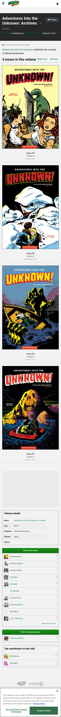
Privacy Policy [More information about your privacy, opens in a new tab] (39, 704)
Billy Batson (30, 656)
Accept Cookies (44, 711)
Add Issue (54, 59)
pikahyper (30, 663)
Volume (6, 33)
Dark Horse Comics (32, 33)
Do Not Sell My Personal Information (16, 710)
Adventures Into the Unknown (17, 49)
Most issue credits (30, 550)
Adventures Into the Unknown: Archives (20, 21)
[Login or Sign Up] (57, 3)
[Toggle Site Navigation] (3, 3)
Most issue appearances (30, 632)
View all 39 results (49, 624)
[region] (30, 702)
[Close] (57, 691)
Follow (52, 20)
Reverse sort (42, 59)
